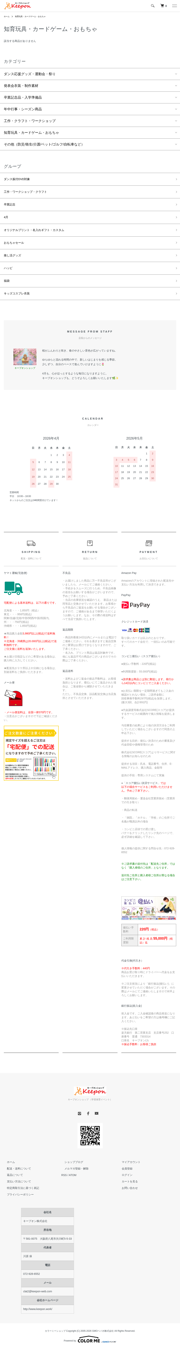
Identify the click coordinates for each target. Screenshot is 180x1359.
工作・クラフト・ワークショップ (30, 121)
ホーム (7, 16)
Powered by (90, 1349)
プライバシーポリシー (17, 1204)
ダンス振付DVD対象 (19, 180)
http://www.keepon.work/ (37, 1319)
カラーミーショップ (55, 1341)
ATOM (72, 1185)
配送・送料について (16, 1178)
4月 (6, 221)
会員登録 (124, 1178)
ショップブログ (70, 1172)
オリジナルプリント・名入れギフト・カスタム (40, 235)
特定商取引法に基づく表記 (20, 1198)
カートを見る (127, 1192)
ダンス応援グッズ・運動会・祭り (30, 74)
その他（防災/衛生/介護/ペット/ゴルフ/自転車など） (44, 144)
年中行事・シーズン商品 (23, 109)
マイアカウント (128, 1172)
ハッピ (9, 276)
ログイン (124, 1185)
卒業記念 (11, 207)
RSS (64, 1185)
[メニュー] (174, 6)
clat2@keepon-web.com (37, 1301)
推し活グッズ (14, 262)
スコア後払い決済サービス (142, 793)
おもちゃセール (16, 248)
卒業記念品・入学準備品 (23, 97)
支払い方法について (16, 1192)
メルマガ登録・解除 (73, 1178)
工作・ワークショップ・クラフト (30, 193)
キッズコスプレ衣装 (19, 303)
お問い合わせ (127, 1198)
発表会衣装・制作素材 (21, 86)
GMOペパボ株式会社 (103, 1341)
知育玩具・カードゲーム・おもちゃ (34, 16)
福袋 (7, 290)
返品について (12, 1185)
